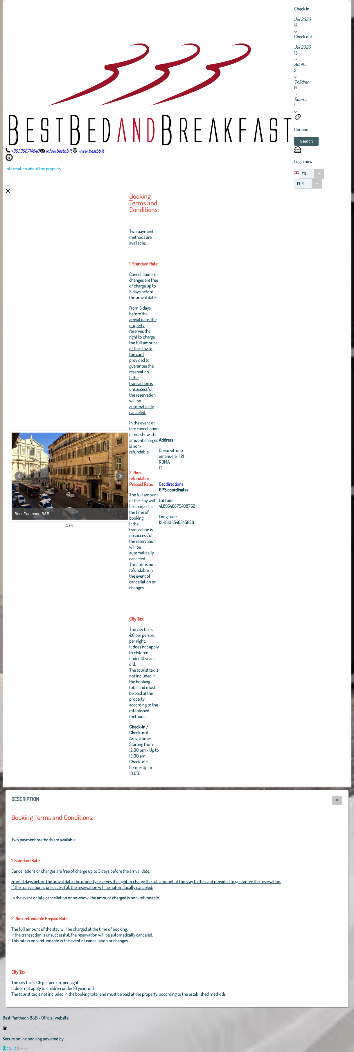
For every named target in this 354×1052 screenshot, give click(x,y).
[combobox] (311, 174)
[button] (306, 141)
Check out (303, 36)
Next (120, 476)
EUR (300, 183)
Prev (19, 476)
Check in (301, 9)
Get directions (171, 484)
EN (304, 173)
